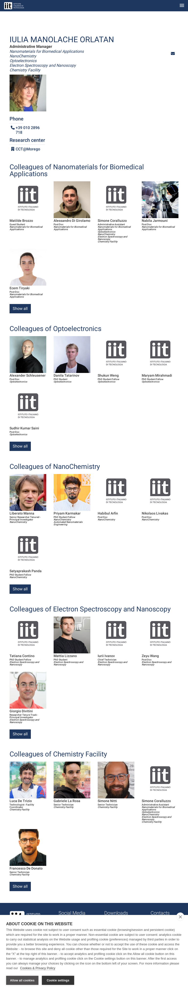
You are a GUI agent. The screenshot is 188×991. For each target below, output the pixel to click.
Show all (20, 308)
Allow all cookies (22, 980)
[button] (172, 53)
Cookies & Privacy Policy (37, 968)
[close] (180, 917)
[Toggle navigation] (182, 5)
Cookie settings (58, 980)
